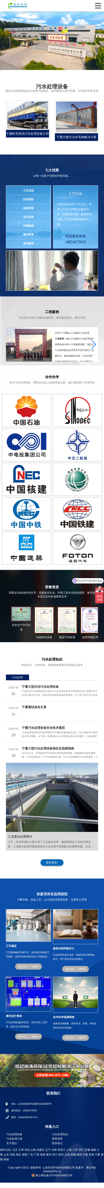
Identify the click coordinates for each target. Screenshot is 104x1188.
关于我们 (11, 1148)
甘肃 (85, 1159)
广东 (30, 1159)
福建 (93, 1155)
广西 (36, 1159)
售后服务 (28, 243)
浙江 (81, 1155)
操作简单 (28, 234)
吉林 (54, 1155)
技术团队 (28, 199)
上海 (69, 1155)
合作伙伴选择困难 (63, 1022)
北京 (14, 1155)
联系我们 (57, 1148)
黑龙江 (61, 1155)
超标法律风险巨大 (63, 953)
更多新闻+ (52, 867)
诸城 (6, 1164)
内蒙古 (40, 1155)
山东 (6, 1159)
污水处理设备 (14, 1139)
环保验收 (28, 225)
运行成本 (28, 216)
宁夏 (97, 1159)
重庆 (48, 1159)
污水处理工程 (14, 1144)
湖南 (24, 1159)
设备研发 (28, 208)
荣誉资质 (57, 1144)
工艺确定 (11, 951)
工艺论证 (28, 190)
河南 (12, 1159)
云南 (67, 1159)
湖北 (18, 1159)
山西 (33, 1155)
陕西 (79, 1159)
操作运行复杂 (14, 1021)
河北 (27, 1155)
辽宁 (48, 1155)
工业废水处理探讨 (20, 842)
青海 (91, 1159)
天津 (21, 1155)
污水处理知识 (60, 1139)
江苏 (75, 1155)
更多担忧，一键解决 (28, 972)
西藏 (73, 1159)
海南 (42, 1159)
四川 (54, 1159)
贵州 (61, 1159)
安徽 (87, 1155)
